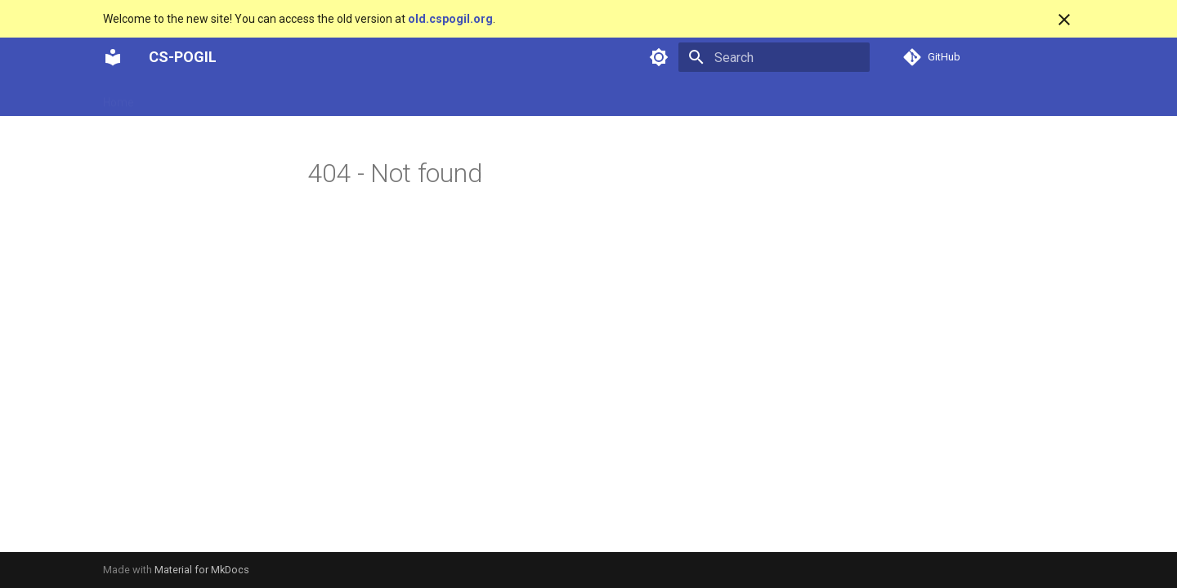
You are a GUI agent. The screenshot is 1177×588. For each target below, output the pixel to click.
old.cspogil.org (450, 18)
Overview (245, 97)
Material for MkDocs (201, 570)
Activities (177, 97)
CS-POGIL (183, 56)
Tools (427, 97)
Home (118, 97)
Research (368, 97)
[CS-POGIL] (112, 57)
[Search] (774, 57)
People (306, 97)
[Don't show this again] (1064, 19)
